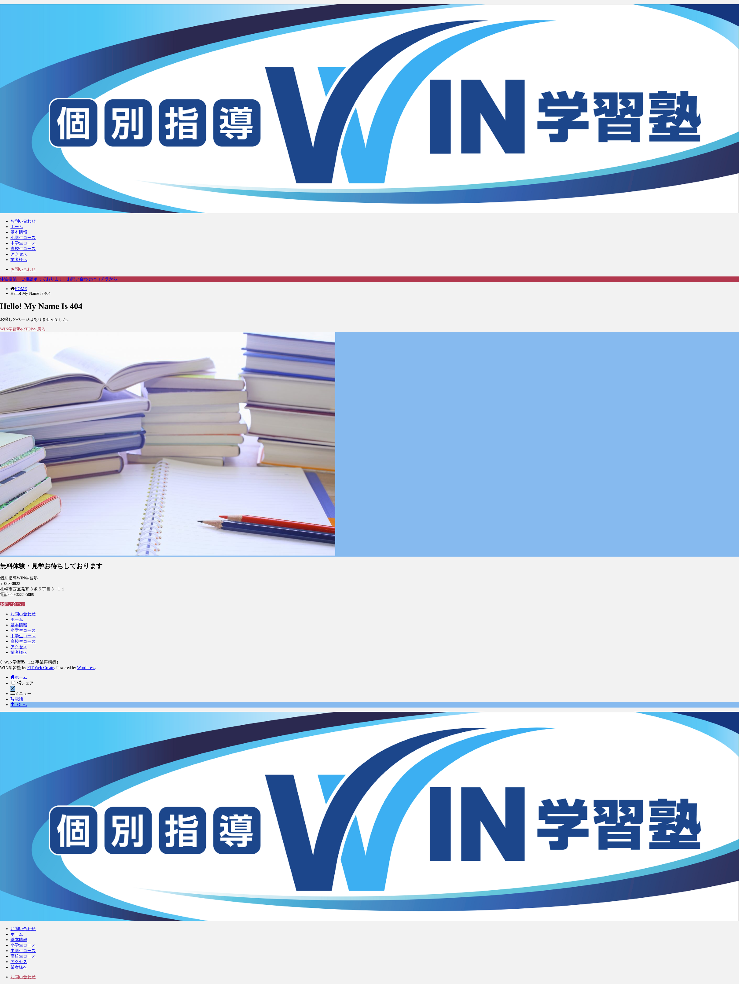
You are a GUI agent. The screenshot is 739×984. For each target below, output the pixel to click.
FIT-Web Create (40, 667)
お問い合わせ (23, 221)
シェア (25, 683)
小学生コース (23, 237)
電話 (16, 699)
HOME (21, 288)
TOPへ (18, 704)
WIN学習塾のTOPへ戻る (23, 329)
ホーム (16, 226)
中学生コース (23, 243)
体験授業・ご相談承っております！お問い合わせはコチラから (58, 279)
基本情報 (18, 232)
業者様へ (18, 259)
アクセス (18, 254)
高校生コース (23, 248)
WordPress (86, 667)
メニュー (20, 693)
